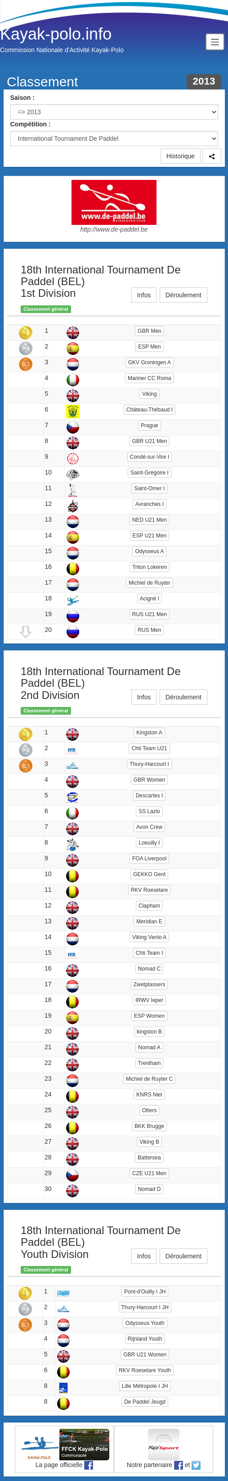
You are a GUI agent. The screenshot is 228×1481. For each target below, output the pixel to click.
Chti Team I (149, 953)
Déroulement (183, 295)
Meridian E (149, 921)
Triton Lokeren (149, 567)
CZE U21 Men (149, 1173)
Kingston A (149, 732)
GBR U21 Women (144, 1354)
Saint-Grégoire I (149, 473)
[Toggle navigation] (215, 41)
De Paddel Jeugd (144, 1402)
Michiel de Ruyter (149, 583)
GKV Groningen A (149, 362)
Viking (149, 394)
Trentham (149, 1063)
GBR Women (149, 780)
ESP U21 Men (150, 535)
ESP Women (149, 1016)
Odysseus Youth (145, 1323)
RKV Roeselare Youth (145, 1370)
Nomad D (149, 1189)
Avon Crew (149, 827)
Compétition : (30, 124)
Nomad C (149, 969)
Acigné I (149, 598)
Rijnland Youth (145, 1339)
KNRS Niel (149, 1095)
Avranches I (149, 504)
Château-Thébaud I (149, 410)
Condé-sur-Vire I (150, 457)
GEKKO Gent (149, 874)
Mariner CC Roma (149, 378)
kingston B (149, 1032)
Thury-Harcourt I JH (145, 1307)
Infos (144, 295)
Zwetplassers (149, 984)
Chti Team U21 (149, 748)
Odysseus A (149, 551)
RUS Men (149, 630)
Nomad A (149, 1047)
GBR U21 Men (149, 441)
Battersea (149, 1157)
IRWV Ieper (149, 1000)
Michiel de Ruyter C (149, 1079)
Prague (149, 425)
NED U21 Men (149, 520)
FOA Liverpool (149, 858)
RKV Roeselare (149, 890)
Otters (149, 1110)
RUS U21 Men (149, 614)
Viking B (149, 1142)
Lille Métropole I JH (145, 1386)
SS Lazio (149, 811)
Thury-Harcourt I (149, 764)
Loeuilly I (149, 843)
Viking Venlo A (149, 937)
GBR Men (149, 331)
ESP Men (149, 347)
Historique (180, 156)
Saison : (22, 97)
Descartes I (149, 795)
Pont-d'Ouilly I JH (144, 1292)
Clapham (149, 906)
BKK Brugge (149, 1126)
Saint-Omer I (149, 488)
